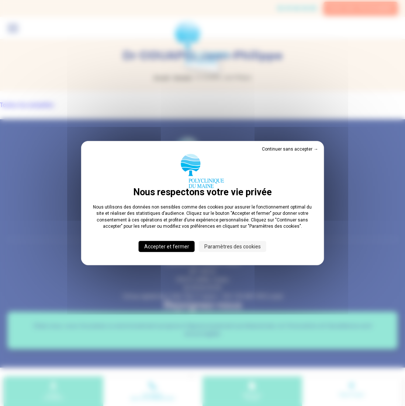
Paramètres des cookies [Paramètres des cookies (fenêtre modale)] (232, 246)
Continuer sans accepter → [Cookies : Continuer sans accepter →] (290, 149)
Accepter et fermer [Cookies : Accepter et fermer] (166, 246)
